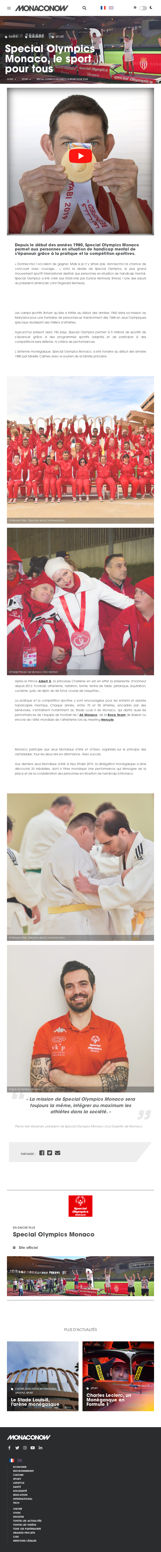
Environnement (23, 1471)
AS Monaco (88, 715)
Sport (60, 36)
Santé (13, 36)
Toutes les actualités (27, 1521)
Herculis (107, 720)
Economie (19, 1467)
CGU (16, 1537)
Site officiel (28, 1248)
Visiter (17, 1509)
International (22, 1499)
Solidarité (36, 36)
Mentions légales (24, 1541)
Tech (16, 1503)
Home (10, 79)
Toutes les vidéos (24, 1525)
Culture (18, 1475)
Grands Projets (24, 1533)
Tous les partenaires (27, 1529)
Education (20, 1495)
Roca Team (117, 715)
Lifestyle (18, 1483)
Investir (18, 1517)
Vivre (16, 1513)
